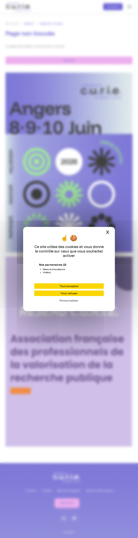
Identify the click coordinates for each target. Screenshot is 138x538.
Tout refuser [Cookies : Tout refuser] (69, 293)
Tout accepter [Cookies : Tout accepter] (69, 286)
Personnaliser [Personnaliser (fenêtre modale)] (69, 300)
